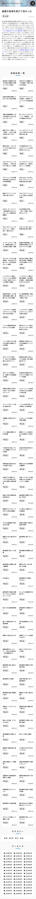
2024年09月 (29, 862)
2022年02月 (29, 873)
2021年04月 (9, 885)
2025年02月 (9, 862)
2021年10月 (9, 879)
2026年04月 (9, 853)
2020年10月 (9, 890)
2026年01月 (9, 856)
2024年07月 (19, 864)
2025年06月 (9, 859)
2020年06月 (19, 893)
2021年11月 (29, 876)
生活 (17, 838)
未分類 (6, 16)
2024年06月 (29, 864)
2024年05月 (9, 867)
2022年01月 (9, 876)
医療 (6, 838)
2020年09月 (19, 890)
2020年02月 (29, 893)
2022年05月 (29, 870)
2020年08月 (29, 890)
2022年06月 (19, 870)
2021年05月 (29, 882)
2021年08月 (29, 879)
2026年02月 (29, 853)
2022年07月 (9, 870)
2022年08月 (29, 867)
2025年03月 (29, 859)
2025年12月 (19, 856)
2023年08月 (19, 867)
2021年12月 (19, 876)
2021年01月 (9, 888)
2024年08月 (9, 864)
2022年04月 (9, 873)
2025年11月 (29, 856)
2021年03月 (19, 885)
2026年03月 (19, 853)
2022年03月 (19, 873)
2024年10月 (19, 862)
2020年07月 (9, 893)
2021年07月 (9, 882)
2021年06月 (19, 882)
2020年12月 (19, 888)
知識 (22, 838)
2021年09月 (19, 879)
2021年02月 (29, 885)
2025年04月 (19, 859)
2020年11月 (29, 888)
